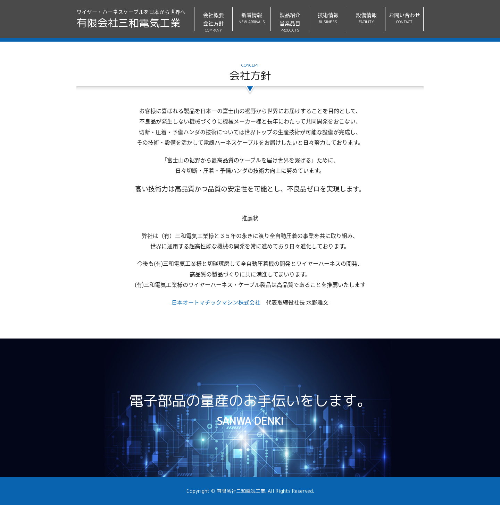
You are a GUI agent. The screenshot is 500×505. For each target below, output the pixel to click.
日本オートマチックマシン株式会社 (216, 302)
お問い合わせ (404, 18)
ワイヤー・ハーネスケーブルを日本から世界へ (130, 19)
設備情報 (366, 18)
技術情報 (328, 18)
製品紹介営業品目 (290, 21)
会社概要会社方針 (213, 21)
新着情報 (251, 18)
